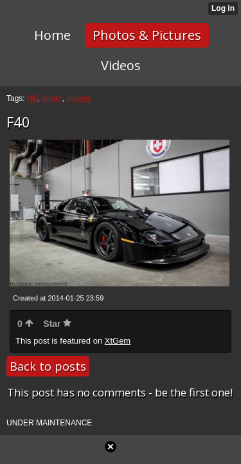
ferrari (52, 98)
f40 (32, 98)
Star (57, 324)
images (78, 98)
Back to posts (48, 366)
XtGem (117, 341)
